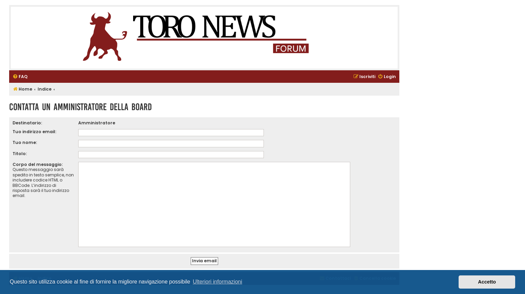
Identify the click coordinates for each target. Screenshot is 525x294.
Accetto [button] (487, 282)
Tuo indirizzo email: (34, 131)
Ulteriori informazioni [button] (217, 282)
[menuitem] (20, 76)
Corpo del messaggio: (38, 164)
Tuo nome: (25, 142)
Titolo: (20, 153)
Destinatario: (27, 123)
